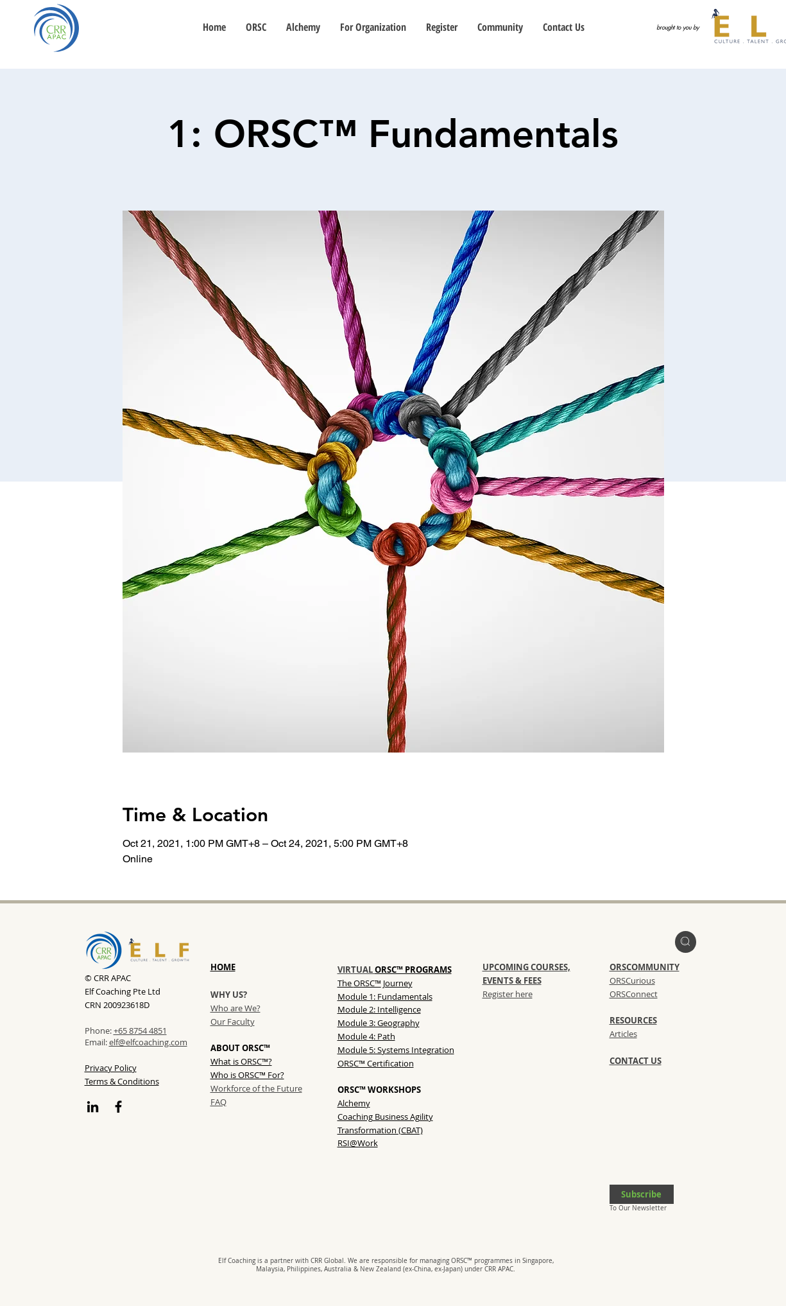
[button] (642, 1194)
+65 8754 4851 (140, 1030)
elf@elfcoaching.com (148, 1042)
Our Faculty (232, 1021)
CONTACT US (636, 1061)
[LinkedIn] (93, 1107)
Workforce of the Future (256, 1088)
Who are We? (235, 1008)
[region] (685, 942)
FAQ (218, 1102)
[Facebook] (118, 1107)
